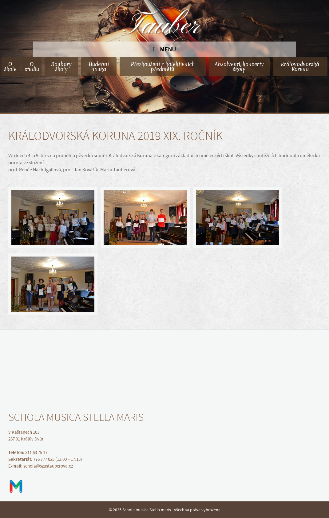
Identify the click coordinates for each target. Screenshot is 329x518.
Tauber (164, 26)
